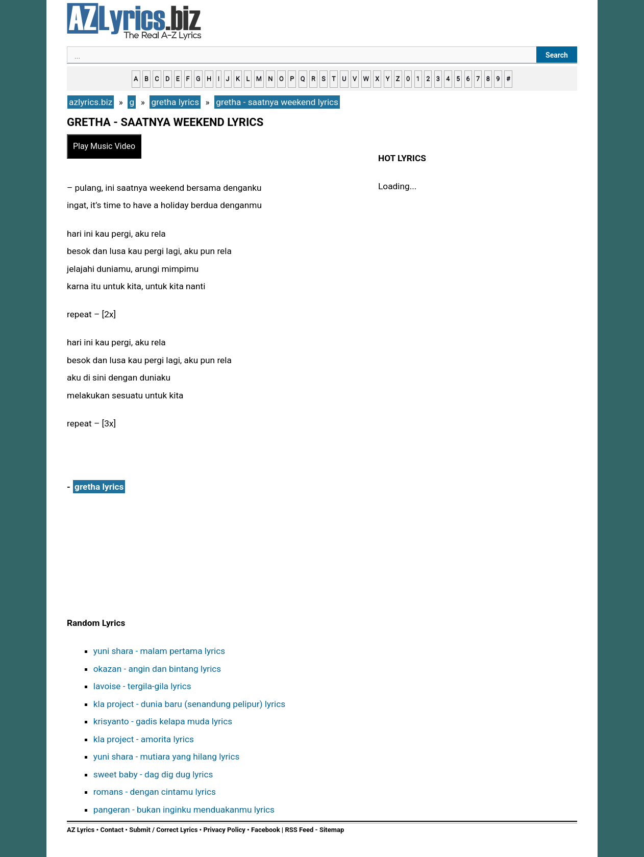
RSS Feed (300, 830)
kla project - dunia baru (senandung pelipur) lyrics (189, 704)
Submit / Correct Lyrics (163, 830)
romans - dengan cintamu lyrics (154, 792)
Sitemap (331, 830)
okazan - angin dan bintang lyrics (157, 669)
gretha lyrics (99, 487)
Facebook (265, 830)
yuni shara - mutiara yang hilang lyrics (166, 756)
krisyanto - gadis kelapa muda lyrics (162, 721)
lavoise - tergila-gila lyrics (142, 686)
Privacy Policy (224, 830)
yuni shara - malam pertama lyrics (159, 651)
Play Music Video (104, 146)
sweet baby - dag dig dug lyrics (153, 774)
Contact (111, 830)
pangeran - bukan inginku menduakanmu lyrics (184, 809)
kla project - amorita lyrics (143, 739)
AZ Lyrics (80, 830)
